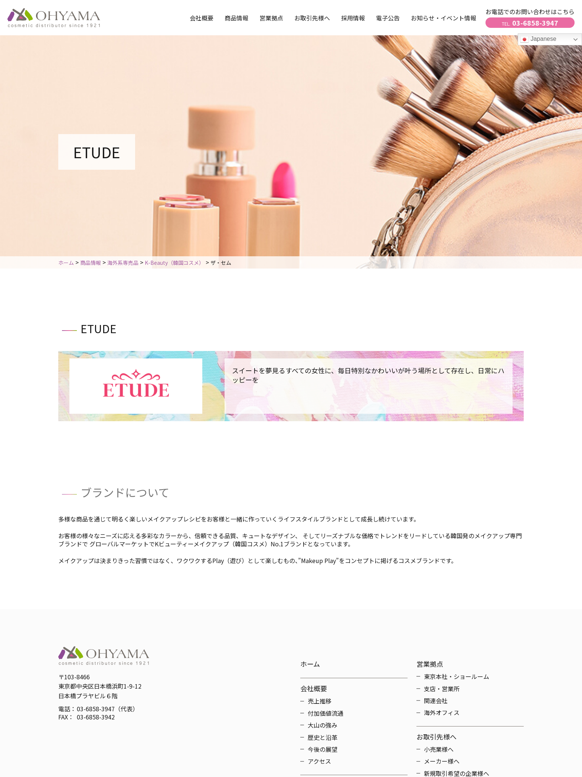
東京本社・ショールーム (456, 676)
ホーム (310, 664)
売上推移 (319, 700)
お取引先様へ (436, 736)
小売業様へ (439, 749)
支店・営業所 (442, 688)
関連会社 (436, 700)
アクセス (319, 761)
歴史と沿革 (322, 737)
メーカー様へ (442, 761)
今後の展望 (322, 749)
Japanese (538, 39)
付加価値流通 (325, 713)
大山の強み (322, 725)
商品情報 (236, 17)
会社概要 (201, 17)
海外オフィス (442, 712)
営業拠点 (271, 17)
